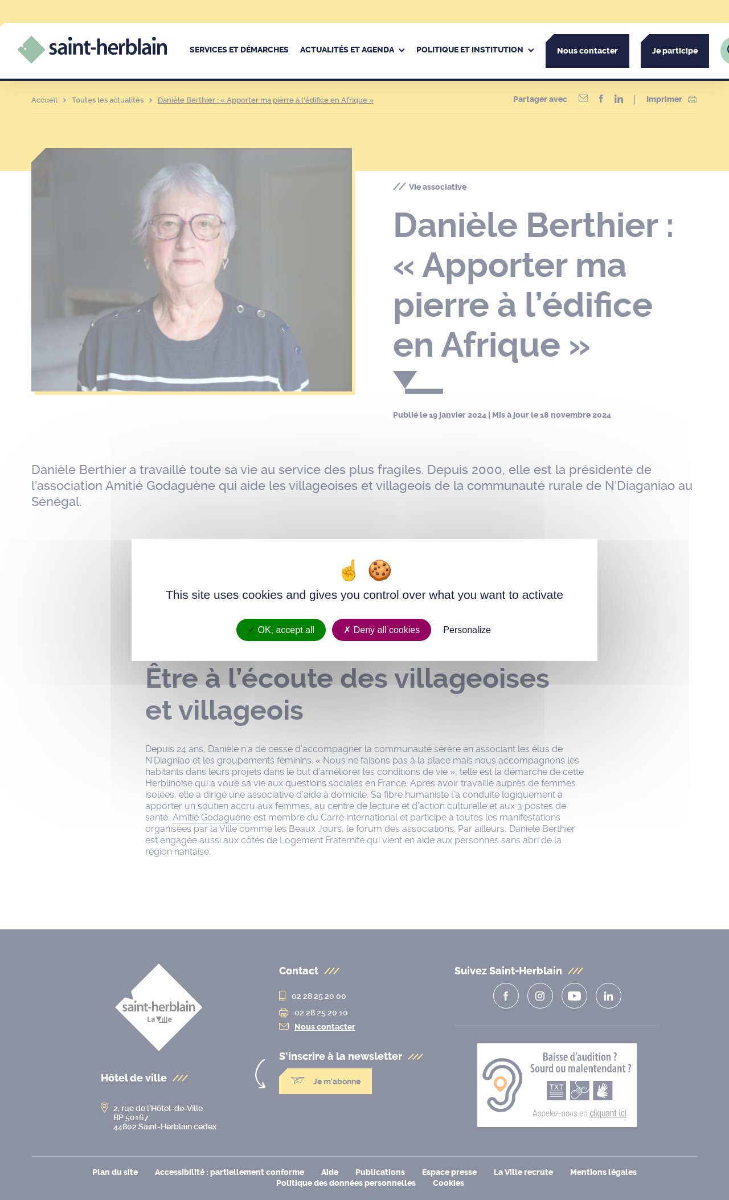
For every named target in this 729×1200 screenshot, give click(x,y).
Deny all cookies (381, 630)
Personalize (467, 630)
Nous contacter (587, 51)
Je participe (675, 51)
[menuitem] (239, 51)
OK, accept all (281, 630)
